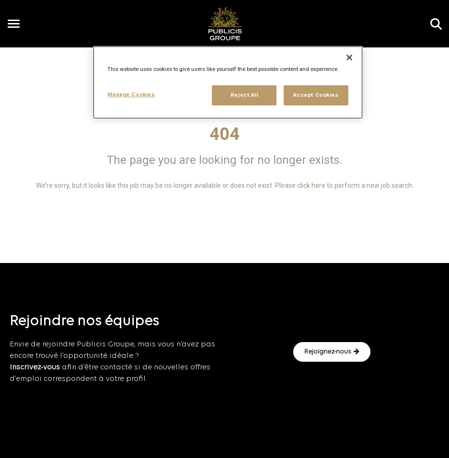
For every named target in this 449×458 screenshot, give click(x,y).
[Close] (349, 57)
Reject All (244, 95)
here (318, 185)
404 (224, 134)
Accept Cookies (316, 95)
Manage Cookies (131, 94)
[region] (227, 82)
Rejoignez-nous (331, 351)
